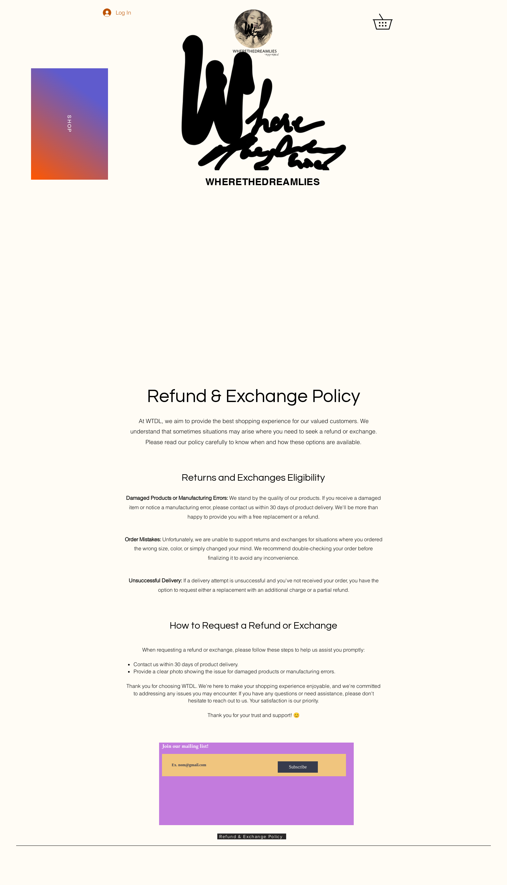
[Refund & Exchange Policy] (251, 836)
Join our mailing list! (185, 746)
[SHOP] (69, 124)
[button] (390, 21)
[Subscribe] (298, 767)
